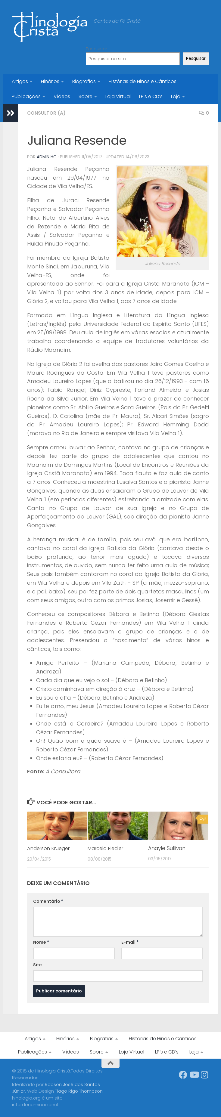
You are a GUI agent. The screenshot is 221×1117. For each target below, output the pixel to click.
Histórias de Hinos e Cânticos (142, 81)
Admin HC (47, 157)
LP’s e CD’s (151, 96)
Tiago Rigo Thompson (79, 1091)
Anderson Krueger (50, 848)
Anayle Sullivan (166, 848)
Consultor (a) (47, 113)
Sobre (85, 96)
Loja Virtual (118, 96)
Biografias (84, 81)
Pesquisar (96, 48)
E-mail (130, 942)
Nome (41, 942)
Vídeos (62, 96)
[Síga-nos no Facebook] (183, 1074)
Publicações (26, 96)
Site (37, 964)
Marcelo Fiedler (107, 848)
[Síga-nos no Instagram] (205, 1074)
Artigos (20, 81)
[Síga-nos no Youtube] (194, 1074)
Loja (175, 96)
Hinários (50, 81)
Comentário (48, 901)
